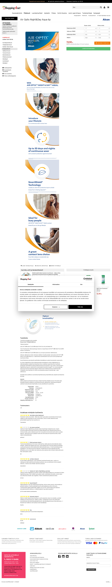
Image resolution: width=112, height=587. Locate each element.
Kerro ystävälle (55, 266)
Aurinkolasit (6, 61)
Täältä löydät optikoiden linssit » (9, 32)
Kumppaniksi (33, 569)
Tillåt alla (80, 307)
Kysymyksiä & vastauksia (7, 70)
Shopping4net (77, 15)
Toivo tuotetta (7, 73)
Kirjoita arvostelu (41, 266)
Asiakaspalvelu (7, 68)
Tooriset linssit (6, 53)
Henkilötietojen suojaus (37, 567)
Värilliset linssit (6, 51)
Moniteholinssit (6, 55)
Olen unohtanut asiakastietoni (39, 559)
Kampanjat (96, 13)
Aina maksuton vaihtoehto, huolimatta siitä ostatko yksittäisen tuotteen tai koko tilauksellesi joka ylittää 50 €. (14, 541)
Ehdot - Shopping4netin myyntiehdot (40, 564)
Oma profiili (33, 556)
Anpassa (56, 307)
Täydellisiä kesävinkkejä (37, 1)
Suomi (108, 582)
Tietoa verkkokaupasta (9, 76)
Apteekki (47, 13)
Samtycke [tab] (31, 284)
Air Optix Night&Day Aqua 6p (103, 15)
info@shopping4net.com (11, 575)
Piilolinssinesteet (7, 57)
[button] (108, 7)
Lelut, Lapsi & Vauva (74, 13)
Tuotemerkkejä (87, 13)
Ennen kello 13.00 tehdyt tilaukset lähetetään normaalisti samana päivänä (42, 540)
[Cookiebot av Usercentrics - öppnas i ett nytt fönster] (84, 279)
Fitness (53, 13)
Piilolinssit (27, 13)
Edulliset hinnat (34, 562)
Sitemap (17, 582)
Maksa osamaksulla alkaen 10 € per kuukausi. (77, 44)
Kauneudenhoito (17, 13)
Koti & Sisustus (62, 13)
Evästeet (32, 566)
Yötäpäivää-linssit (7, 45)
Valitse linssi (9, 18)
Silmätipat (5, 59)
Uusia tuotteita (8, 39)
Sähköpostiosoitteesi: (92, 563)
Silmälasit (5, 63)
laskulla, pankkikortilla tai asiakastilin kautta (97, 541)
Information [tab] (56, 284)
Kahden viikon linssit (8, 47)
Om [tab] (81, 284)
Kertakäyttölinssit (7, 43)
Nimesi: (88, 557)
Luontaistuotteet (37, 13)
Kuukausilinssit (92, 15)
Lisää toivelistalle (27, 266)
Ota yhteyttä (34, 561)
